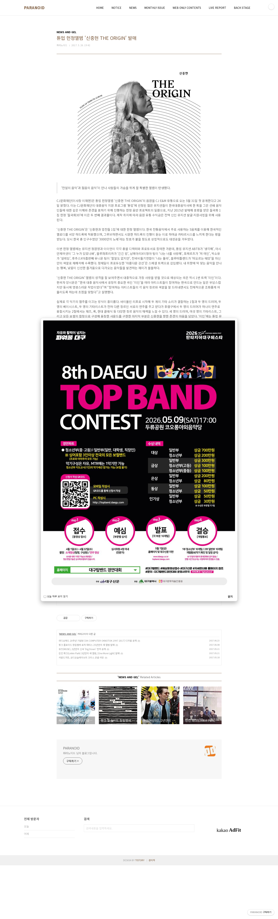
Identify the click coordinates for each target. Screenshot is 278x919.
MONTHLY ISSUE (154, 8)
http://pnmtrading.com (76, 608)
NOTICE (116, 8)
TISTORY (139, 913)
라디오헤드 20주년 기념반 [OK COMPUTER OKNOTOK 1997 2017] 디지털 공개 (98, 694)
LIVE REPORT (217, 8)
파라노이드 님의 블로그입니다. (80, 807)
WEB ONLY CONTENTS (187, 8)
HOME (100, 8)
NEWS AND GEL (67, 687)
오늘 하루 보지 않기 (56, 596)
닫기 (230, 596)
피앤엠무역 (69, 614)
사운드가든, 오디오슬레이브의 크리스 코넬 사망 (81, 711)
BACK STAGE (242, 8)
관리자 (152, 913)
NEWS (133, 8)
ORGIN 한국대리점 (74, 642)
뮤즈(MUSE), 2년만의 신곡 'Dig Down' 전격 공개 (82, 702)
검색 (190, 881)
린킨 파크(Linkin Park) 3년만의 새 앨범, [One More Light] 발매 (89, 706)
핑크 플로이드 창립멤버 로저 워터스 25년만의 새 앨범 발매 (87, 698)
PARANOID (34, 7)
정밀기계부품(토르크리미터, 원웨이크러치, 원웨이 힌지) (97, 647)
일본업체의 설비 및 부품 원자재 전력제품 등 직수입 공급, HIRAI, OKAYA (107, 619)
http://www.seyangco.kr (76, 636)
